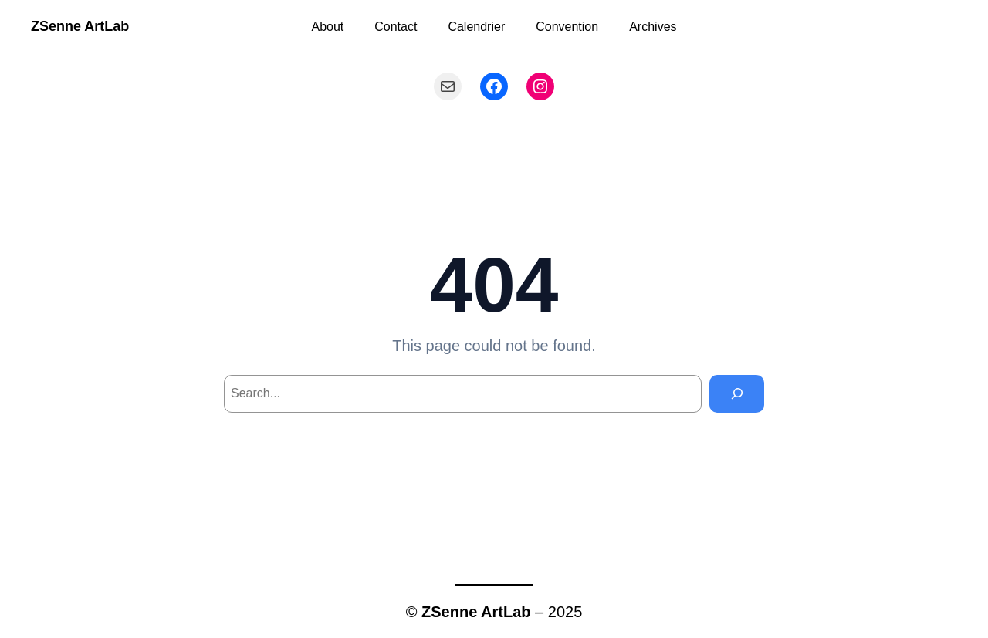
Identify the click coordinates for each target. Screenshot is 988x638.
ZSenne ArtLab (80, 26)
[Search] (736, 394)
